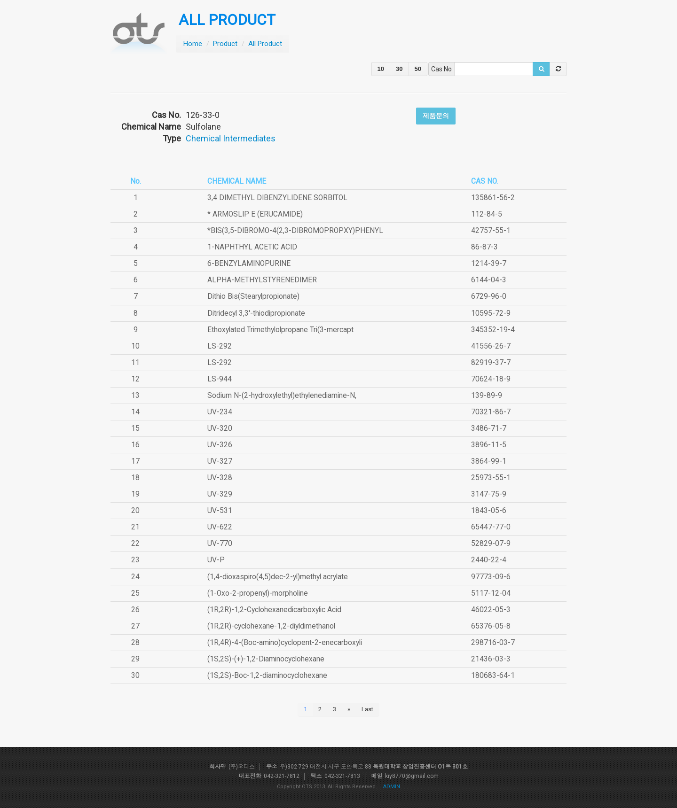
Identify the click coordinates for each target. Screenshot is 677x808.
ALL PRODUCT (227, 20)
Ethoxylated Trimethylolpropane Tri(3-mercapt (280, 330)
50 (418, 68)
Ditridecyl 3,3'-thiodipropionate (256, 313)
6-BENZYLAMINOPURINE (249, 263)
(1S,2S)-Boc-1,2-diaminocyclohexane (267, 675)
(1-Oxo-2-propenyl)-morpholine (257, 593)
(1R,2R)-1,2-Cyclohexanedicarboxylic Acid (274, 610)
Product (225, 43)
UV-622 (219, 527)
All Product (265, 43)
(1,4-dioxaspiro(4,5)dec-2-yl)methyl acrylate (277, 577)
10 (381, 68)
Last (367, 709)
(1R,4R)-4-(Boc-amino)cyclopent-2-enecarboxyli (284, 642)
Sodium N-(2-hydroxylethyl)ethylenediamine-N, (281, 395)
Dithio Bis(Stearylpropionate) (253, 296)
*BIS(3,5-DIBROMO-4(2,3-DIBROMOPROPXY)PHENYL (295, 230)
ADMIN (391, 787)
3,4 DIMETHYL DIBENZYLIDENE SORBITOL (277, 198)
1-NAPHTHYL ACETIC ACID (252, 247)
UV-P (216, 560)
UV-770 (219, 543)
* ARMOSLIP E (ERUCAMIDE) (255, 214)
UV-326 (219, 445)
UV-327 (219, 461)
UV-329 (219, 494)
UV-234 (219, 412)
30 (399, 68)
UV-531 (219, 510)
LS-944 (219, 379)
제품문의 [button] (436, 115)
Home (192, 43)
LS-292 (219, 346)
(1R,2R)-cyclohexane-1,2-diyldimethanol (271, 626)
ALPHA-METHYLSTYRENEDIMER (262, 280)
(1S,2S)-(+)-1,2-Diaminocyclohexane (265, 659)
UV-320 (219, 428)
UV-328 (219, 478)
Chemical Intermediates (231, 138)
